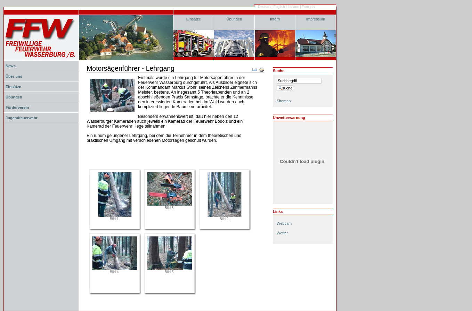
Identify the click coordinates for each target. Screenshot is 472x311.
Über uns (14, 76)
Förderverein (17, 107)
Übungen (234, 19)
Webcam (284, 223)
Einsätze (193, 19)
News (11, 66)
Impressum (315, 19)
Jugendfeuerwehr (22, 118)
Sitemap (284, 101)
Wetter (282, 233)
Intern (275, 19)
